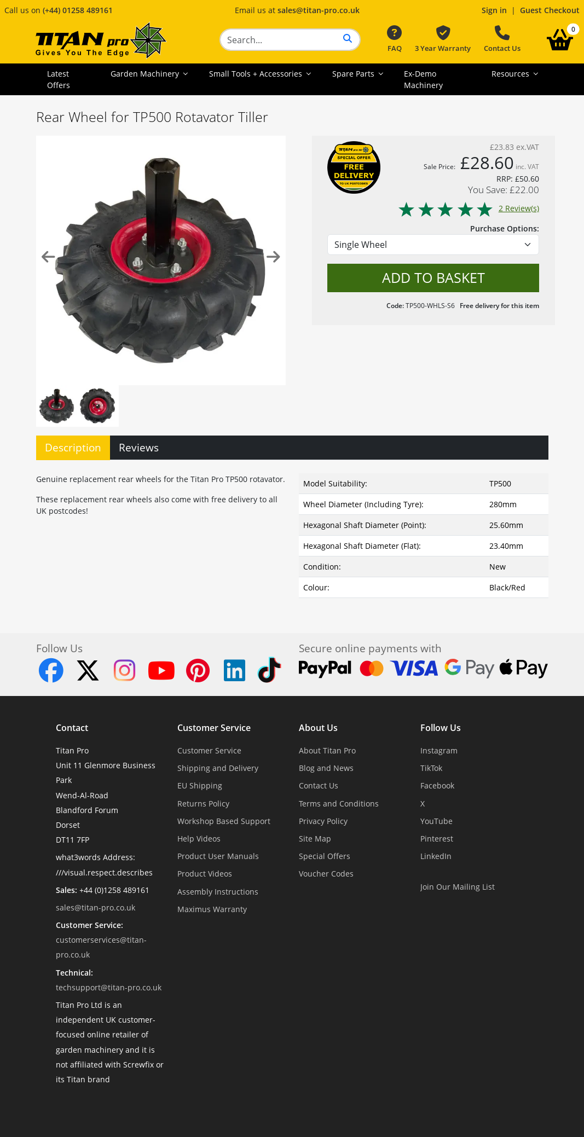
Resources (511, 73)
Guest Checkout (550, 10)
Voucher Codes (326, 873)
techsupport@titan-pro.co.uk (108, 987)
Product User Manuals (218, 856)
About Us (318, 727)
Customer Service (214, 727)
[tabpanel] (292, 533)
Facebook (437, 785)
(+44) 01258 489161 (78, 10)
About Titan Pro (327, 750)
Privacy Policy (323, 821)
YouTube (436, 821)
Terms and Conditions (339, 803)
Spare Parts (354, 73)
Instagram (439, 750)
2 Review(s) (468, 208)
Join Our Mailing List (457, 886)
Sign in (494, 10)
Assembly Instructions (217, 891)
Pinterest (436, 838)
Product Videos (204, 873)
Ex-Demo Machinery (423, 79)
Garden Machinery (146, 73)
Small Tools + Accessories (256, 73)
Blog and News (326, 768)
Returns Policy (203, 803)
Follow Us (440, 727)
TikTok (431, 768)
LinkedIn (436, 856)
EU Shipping (199, 785)
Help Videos (199, 838)
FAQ (394, 39)
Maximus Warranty (212, 909)
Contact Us (502, 39)
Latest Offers (58, 79)
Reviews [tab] (139, 447)
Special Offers (324, 856)
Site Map (315, 838)
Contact (72, 727)
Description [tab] (73, 447)
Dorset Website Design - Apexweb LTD (330, 1106)
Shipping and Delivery (217, 768)
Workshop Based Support (223, 821)
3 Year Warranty (443, 39)
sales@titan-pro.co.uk (318, 10)
